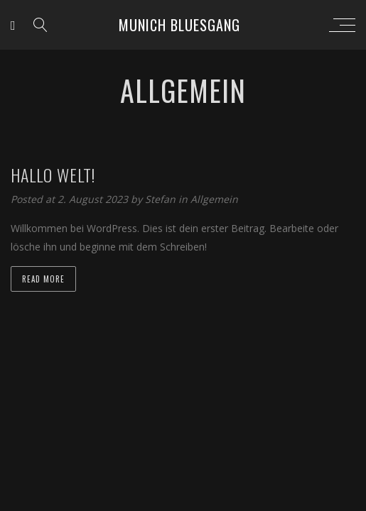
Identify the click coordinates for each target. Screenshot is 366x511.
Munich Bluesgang (179, 24)
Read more (43, 279)
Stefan (161, 199)
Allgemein (214, 199)
